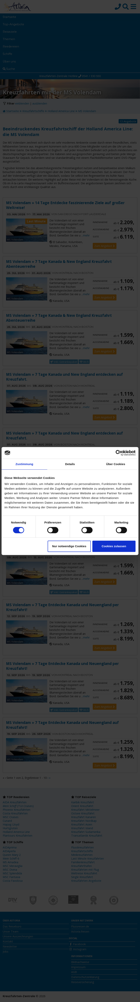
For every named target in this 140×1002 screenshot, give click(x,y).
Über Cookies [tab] (115, 464)
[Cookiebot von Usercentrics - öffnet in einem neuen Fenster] (119, 453)
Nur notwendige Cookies (69, 546)
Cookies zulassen (114, 546)
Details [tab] (70, 464)
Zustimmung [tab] (24, 464)
